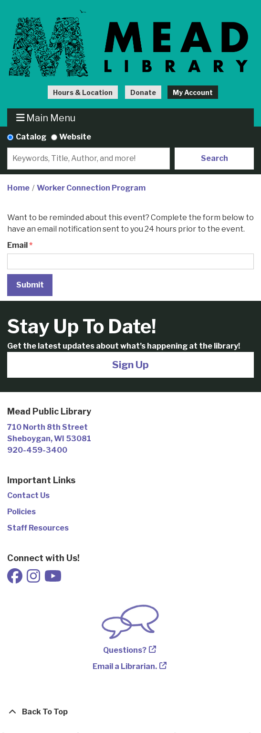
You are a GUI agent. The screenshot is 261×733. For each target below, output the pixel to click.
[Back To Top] (130, 712)
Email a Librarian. (125, 666)
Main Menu (46, 118)
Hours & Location (83, 92)
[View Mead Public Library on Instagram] (34, 579)
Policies (21, 511)
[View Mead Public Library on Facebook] (15, 579)
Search (214, 158)
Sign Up (130, 365)
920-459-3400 (37, 450)
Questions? (124, 650)
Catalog (31, 136)
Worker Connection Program (91, 187)
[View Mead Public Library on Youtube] (53, 579)
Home (18, 187)
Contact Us (28, 495)
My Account (193, 92)
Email (17, 245)
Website (75, 136)
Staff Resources (38, 527)
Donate (143, 92)
